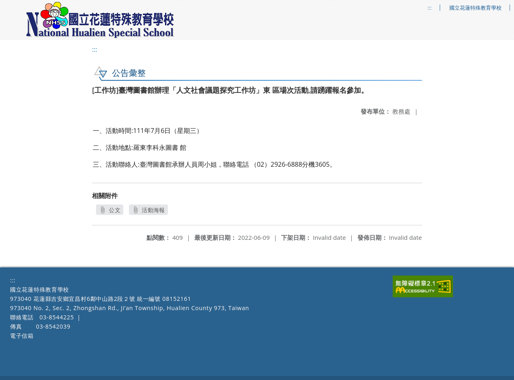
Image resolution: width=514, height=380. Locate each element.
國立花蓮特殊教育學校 (475, 7)
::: (430, 7)
